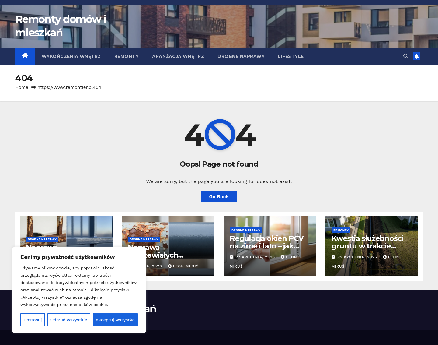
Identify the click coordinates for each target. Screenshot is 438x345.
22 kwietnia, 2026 (358, 257)
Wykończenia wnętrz (71, 56)
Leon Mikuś (183, 266)
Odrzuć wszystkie (68, 319)
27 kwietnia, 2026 (256, 257)
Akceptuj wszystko (115, 319)
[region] (79, 290)
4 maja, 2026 (149, 266)
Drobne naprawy (241, 56)
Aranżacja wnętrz (178, 56)
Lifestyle (291, 56)
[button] (405, 56)
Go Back (219, 196)
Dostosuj (32, 319)
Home (21, 87)
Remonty (126, 56)
